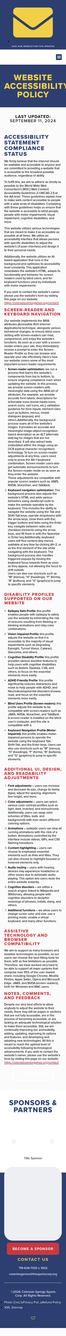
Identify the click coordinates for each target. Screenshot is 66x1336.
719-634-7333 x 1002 (33, 1268)
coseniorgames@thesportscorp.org (33, 1274)
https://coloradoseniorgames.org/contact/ (31, 303)
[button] (16, 57)
